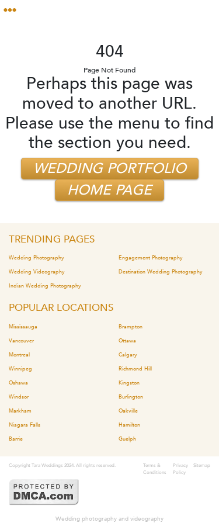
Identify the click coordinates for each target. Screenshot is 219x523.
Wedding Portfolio (109, 168)
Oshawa (18, 382)
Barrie (16, 438)
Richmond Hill (135, 368)
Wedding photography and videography (109, 519)
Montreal (19, 354)
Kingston (129, 382)
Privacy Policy (180, 469)
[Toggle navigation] (14, 10)
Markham (20, 410)
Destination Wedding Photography (161, 271)
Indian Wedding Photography (45, 285)
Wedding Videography (37, 271)
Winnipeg (20, 368)
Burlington (131, 396)
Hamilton (129, 424)
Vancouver (21, 340)
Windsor (19, 396)
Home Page (109, 190)
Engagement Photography (151, 257)
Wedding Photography (36, 257)
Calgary (128, 354)
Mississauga (23, 326)
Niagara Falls (24, 424)
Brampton (130, 326)
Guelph (127, 438)
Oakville (128, 410)
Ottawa (127, 340)
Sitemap (201, 465)
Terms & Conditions (154, 469)
